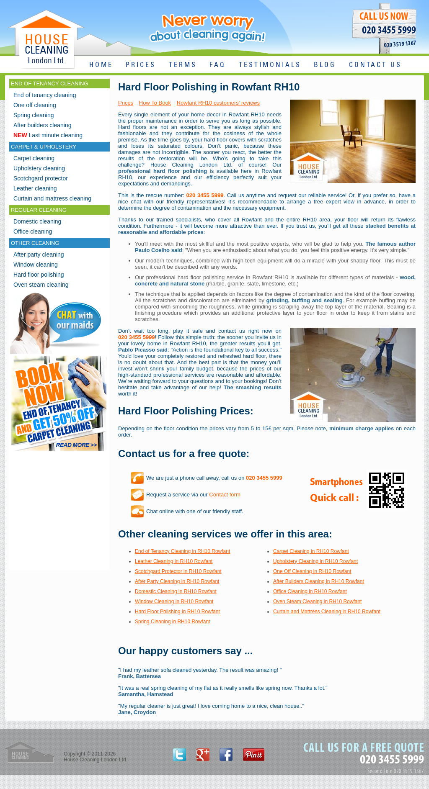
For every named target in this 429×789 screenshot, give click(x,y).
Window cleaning (35, 264)
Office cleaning (32, 231)
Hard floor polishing (38, 274)
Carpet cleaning (33, 158)
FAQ (217, 65)
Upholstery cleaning (39, 168)
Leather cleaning (35, 188)
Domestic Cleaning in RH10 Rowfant (176, 591)
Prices (125, 103)
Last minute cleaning (48, 135)
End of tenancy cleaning (44, 95)
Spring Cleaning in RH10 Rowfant (172, 622)
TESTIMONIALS (270, 65)
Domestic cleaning (37, 221)
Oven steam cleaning (41, 284)
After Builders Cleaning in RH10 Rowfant (318, 581)
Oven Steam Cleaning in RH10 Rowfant (317, 601)
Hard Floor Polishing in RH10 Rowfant (177, 611)
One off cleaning (34, 105)
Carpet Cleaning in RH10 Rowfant (311, 551)
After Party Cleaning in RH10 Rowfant (177, 581)
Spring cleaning (33, 115)
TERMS (183, 65)
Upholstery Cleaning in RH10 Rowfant (315, 561)
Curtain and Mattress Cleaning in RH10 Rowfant (326, 611)
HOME (101, 65)
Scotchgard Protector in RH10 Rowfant (178, 571)
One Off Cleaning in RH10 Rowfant (312, 571)
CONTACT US (375, 65)
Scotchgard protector (40, 178)
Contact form (224, 494)
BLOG (325, 65)
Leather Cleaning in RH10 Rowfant (173, 561)
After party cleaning (38, 254)
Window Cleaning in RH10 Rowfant (174, 601)
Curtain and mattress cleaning (52, 198)
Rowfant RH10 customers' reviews (218, 103)
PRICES (141, 65)
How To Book (155, 103)
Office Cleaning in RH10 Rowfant (310, 591)
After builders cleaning (42, 125)
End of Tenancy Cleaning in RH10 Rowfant (182, 551)
